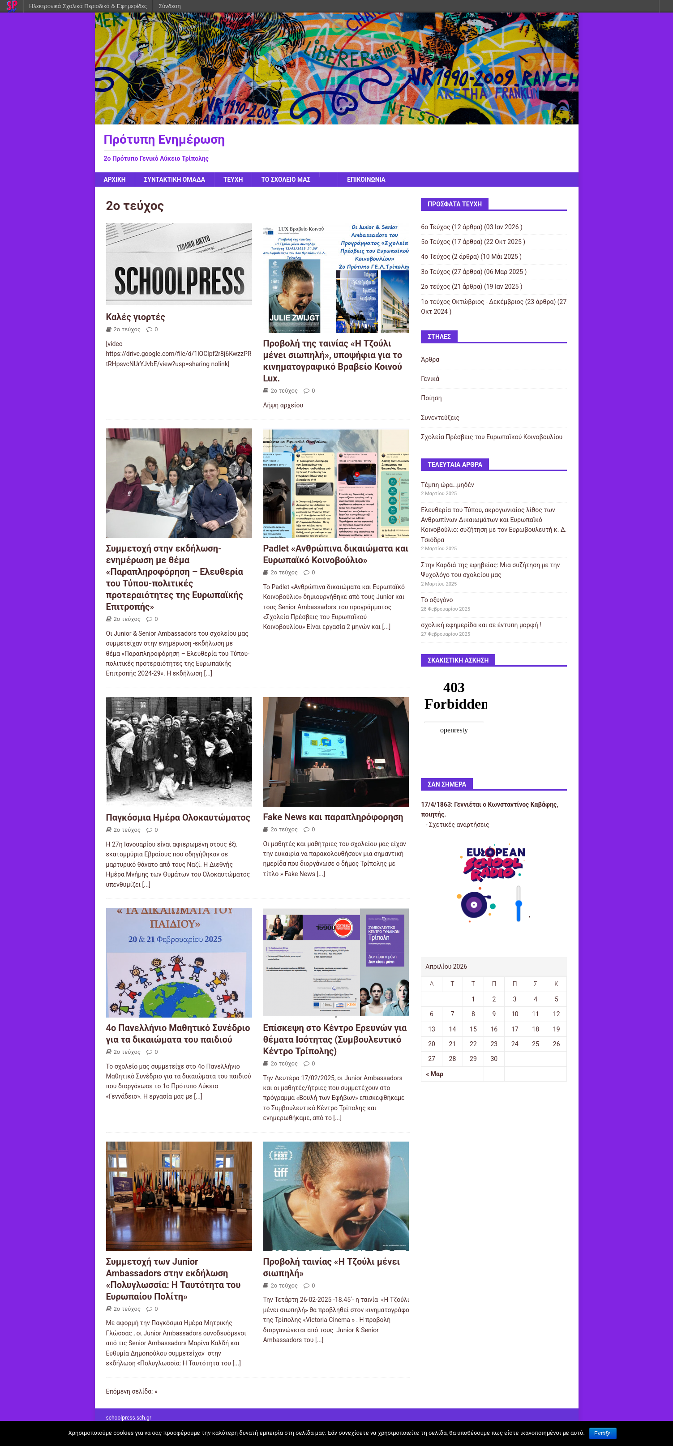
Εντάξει (603, 1433)
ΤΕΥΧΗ (234, 179)
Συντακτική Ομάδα (175, 179)
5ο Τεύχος (435, 241)
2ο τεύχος (127, 329)
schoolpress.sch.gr (128, 1418)
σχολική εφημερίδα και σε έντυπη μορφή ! (481, 625)
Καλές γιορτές (135, 317)
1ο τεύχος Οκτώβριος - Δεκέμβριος (472, 301)
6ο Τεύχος (435, 227)
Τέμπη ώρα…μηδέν (447, 484)
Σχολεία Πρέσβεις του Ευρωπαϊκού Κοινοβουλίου (491, 437)
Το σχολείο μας (288, 179)
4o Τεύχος (435, 257)
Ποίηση (431, 398)
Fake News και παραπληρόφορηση (333, 817)
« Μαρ (434, 1074)
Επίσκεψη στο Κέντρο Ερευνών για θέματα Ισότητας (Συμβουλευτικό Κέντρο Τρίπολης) (335, 1039)
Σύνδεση (170, 6)
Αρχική (115, 179)
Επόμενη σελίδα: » (132, 1391)
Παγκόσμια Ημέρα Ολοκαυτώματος (178, 818)
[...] (208, 673)
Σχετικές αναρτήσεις (459, 824)
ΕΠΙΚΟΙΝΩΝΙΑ (369, 179)
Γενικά (430, 378)
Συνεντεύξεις (440, 417)
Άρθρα (430, 359)
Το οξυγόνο (437, 600)
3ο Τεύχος (435, 271)
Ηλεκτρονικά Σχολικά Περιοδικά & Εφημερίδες (88, 6)
